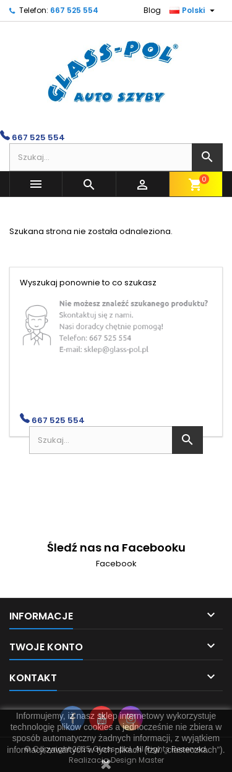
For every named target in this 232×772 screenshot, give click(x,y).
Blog (152, 10)
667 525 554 (74, 10)
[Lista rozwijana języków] (194, 10)
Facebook (116, 563)
